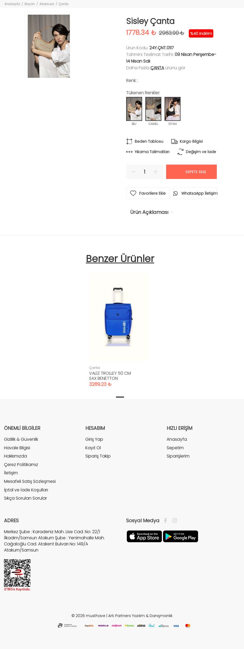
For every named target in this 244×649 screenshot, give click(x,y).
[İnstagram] (173, 520)
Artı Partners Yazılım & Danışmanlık (140, 615)
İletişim (11, 473)
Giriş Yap (94, 439)
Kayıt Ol (93, 448)
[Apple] (144, 536)
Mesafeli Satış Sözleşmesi (30, 481)
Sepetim (175, 448)
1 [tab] (120, 397)
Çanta (64, 4)
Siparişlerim (178, 456)
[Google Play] (180, 536)
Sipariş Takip (98, 456)
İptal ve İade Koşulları (26, 490)
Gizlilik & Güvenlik (21, 439)
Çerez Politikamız (21, 465)
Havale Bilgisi (17, 448)
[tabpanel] (118, 324)
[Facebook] (167, 520)
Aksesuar (46, 4)
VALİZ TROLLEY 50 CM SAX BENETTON (110, 375)
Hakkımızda (15, 456)
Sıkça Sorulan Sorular (25, 498)
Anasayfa (12, 4)
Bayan (30, 4)
